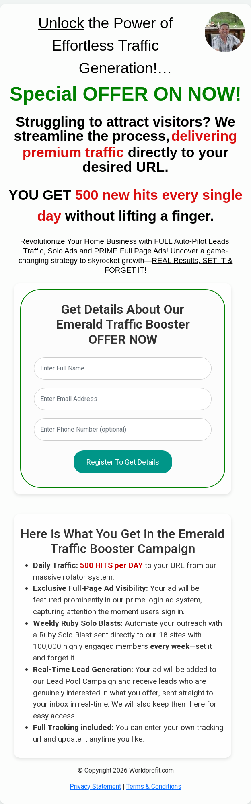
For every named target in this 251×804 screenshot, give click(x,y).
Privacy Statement (95, 786)
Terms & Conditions (153, 786)
